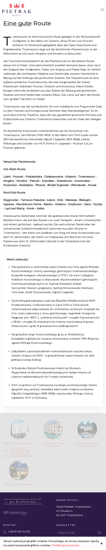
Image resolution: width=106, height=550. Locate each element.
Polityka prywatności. (66, 545)
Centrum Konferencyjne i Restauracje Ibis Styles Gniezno (18, 452)
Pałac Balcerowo (18, 484)
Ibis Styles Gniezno (18, 443)
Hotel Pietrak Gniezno (52, 444)
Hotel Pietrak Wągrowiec (87, 444)
